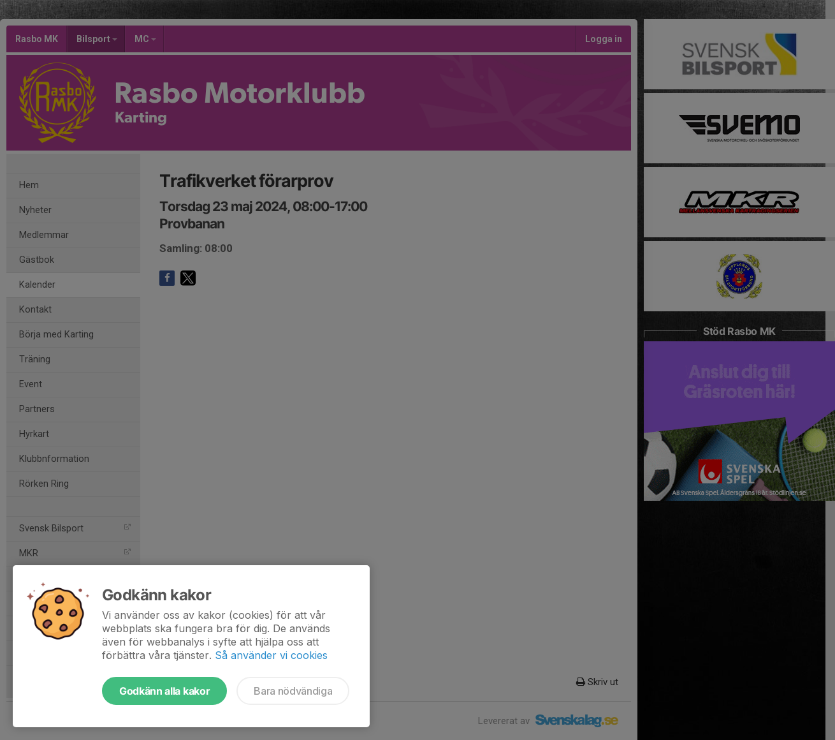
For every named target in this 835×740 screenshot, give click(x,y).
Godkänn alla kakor (164, 691)
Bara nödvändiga (293, 691)
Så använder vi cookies (271, 655)
